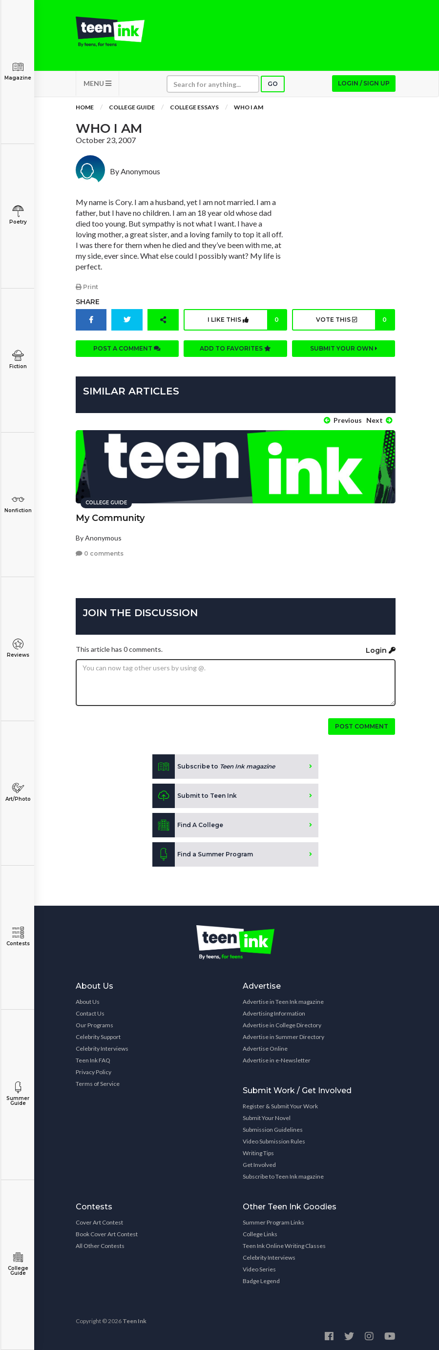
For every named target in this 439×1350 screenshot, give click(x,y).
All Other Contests (100, 1245)
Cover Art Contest (99, 1222)
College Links (260, 1234)
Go (273, 83)
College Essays (194, 107)
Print (87, 287)
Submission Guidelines (273, 1129)
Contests (18, 937)
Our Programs (94, 1025)
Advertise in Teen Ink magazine (283, 1001)
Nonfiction (18, 504)
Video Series (259, 1269)
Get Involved (259, 1164)
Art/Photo (18, 792)
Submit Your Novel (267, 1118)
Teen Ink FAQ (93, 1060)
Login (381, 650)
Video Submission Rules (274, 1141)
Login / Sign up (364, 83)
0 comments (100, 553)
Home (85, 107)
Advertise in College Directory (282, 1025)
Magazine (18, 71)
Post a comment (127, 348)
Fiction (18, 360)
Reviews (18, 648)
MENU (97, 83)
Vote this (355, 320)
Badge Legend (261, 1281)
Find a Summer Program (202, 854)
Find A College (187, 825)
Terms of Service (98, 1083)
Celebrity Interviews (102, 1048)
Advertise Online (265, 1048)
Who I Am (248, 107)
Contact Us (90, 1013)
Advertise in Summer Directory (283, 1036)
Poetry (18, 215)
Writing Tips (258, 1153)
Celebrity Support (98, 1036)
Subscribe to (213, 766)
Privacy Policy (93, 1072)
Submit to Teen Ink (194, 796)
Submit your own (343, 348)
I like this (247, 320)
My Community (110, 518)
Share (88, 301)
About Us (88, 1001)
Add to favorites (235, 348)
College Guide (18, 1263)
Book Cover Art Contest (107, 1234)
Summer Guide (18, 1093)
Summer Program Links (273, 1222)
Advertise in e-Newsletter (277, 1060)
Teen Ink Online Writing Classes (284, 1245)
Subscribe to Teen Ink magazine (283, 1176)
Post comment (361, 726)
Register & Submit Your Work (280, 1106)
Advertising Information (274, 1013)
